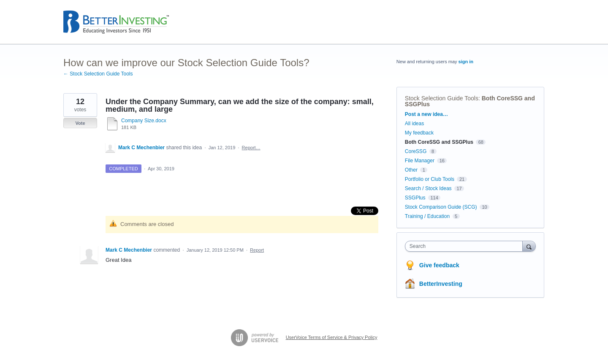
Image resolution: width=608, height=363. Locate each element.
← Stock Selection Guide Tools (98, 74)
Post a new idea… (426, 114)
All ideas (414, 123)
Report (257, 250)
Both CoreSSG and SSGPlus (439, 142)
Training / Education (427, 216)
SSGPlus (415, 198)
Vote (80, 123)
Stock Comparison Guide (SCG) (441, 207)
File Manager (419, 161)
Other (411, 170)
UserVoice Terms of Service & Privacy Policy (331, 337)
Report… (251, 147)
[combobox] (466, 246)
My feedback (419, 133)
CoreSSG (415, 151)
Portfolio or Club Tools (429, 179)
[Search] (529, 246)
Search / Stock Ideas (428, 188)
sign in (466, 61)
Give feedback (439, 265)
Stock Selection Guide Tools (441, 98)
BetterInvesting (440, 283)
